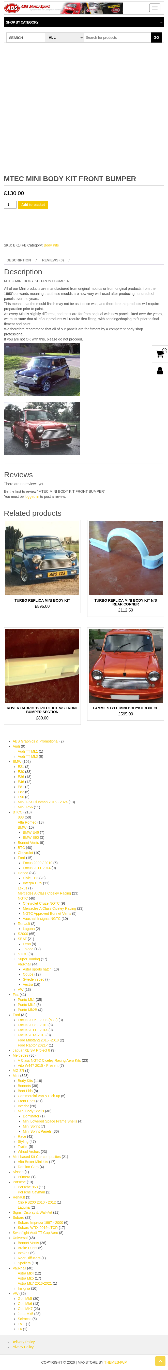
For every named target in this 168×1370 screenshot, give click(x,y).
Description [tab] (19, 260)
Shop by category (22, 22)
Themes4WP (115, 1362)
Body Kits (51, 245)
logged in (32, 496)
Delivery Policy (23, 1342)
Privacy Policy (22, 1347)
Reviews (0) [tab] (53, 260)
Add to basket (33, 205)
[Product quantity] (10, 204)
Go (156, 37)
